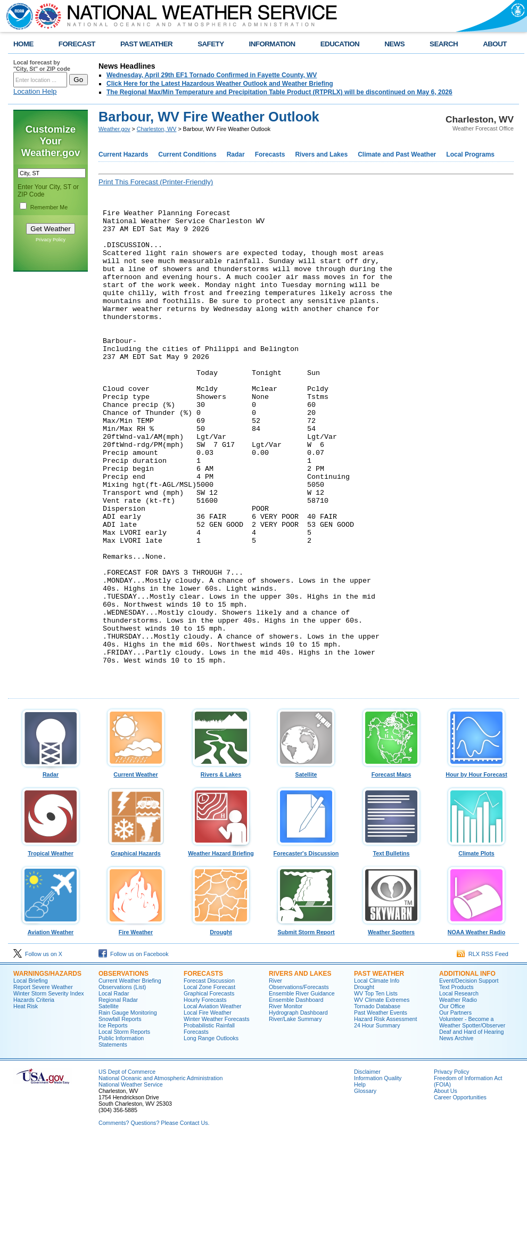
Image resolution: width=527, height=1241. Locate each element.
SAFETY (210, 44)
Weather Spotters (391, 1028)
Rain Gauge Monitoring (127, 1111)
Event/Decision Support (468, 1079)
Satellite (306, 871)
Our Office (452, 1105)
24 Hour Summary (377, 1124)
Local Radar (113, 1092)
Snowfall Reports (120, 1118)
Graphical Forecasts (209, 1092)
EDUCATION (339, 44)
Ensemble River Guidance (302, 1092)
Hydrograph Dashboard (298, 1111)
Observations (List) (122, 1086)
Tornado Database (377, 1105)
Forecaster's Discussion (306, 950)
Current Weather (135, 871)
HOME (23, 44)
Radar (236, 154)
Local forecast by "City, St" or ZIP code (41, 65)
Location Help (35, 91)
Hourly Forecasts (205, 1099)
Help (360, 1183)
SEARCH (444, 44)
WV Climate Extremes (381, 1099)
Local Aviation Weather (213, 1105)
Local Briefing (30, 1079)
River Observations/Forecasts (299, 1082)
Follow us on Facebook (133, 1053)
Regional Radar (118, 1099)
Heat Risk (25, 1105)
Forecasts (270, 154)
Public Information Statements (121, 1140)
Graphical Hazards (135, 950)
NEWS (394, 44)
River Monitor (285, 1105)
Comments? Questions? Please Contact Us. (153, 1222)
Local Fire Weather (208, 1111)
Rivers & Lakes (220, 871)
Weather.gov (114, 129)
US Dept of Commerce (126, 1170)
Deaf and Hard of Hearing (471, 1131)
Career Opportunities (460, 1196)
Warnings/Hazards (47, 1072)
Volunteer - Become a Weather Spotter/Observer (472, 1121)
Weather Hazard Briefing (220, 950)
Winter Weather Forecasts (217, 1118)
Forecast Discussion (209, 1079)
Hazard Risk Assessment (385, 1118)
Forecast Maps (391, 871)
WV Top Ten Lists (376, 1092)
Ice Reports (113, 1124)
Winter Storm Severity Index (48, 1092)
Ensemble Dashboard (296, 1099)
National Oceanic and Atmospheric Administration (160, 1177)
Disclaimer (367, 1170)
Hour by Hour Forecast (476, 871)
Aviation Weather (50, 1028)
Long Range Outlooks (211, 1137)
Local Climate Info (376, 1079)
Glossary (365, 1190)
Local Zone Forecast (209, 1086)
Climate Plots (476, 950)
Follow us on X (37, 1053)
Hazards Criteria (33, 1099)
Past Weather (379, 1072)
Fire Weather (135, 1028)
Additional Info (467, 1072)
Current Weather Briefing (129, 1079)
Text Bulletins (391, 950)
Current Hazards (123, 154)
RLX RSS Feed (482, 1053)
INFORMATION (272, 44)
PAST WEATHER (146, 44)
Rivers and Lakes (321, 154)
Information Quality (377, 1177)
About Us (445, 1190)
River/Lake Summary (295, 1118)
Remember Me (49, 207)
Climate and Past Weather (397, 154)
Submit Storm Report (306, 1028)
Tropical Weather (50, 950)
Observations (123, 1072)
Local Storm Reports (124, 1131)
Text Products (456, 1086)
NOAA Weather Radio (476, 1028)
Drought (220, 1028)
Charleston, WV (157, 129)
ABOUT (495, 44)
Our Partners (455, 1111)
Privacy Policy (50, 239)
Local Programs (470, 154)
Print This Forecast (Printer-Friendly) (155, 182)
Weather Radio (458, 1099)
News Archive (456, 1137)
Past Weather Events (380, 1111)
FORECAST (77, 44)
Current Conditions (187, 154)
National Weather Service (130, 1183)
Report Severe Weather (43, 1086)
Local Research (459, 1092)
